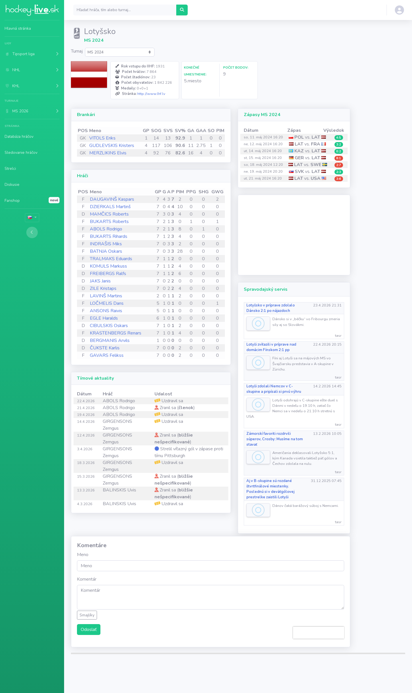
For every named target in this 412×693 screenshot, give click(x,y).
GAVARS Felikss (107, 355)
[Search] (125, 10)
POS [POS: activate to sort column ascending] (83, 131)
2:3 (338, 172)
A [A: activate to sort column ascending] (169, 192)
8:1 (338, 158)
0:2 (338, 151)
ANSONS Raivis (106, 311)
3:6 (338, 179)
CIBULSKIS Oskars (109, 325)
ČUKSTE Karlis (105, 348)
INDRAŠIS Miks (106, 244)
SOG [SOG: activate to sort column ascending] (156, 131)
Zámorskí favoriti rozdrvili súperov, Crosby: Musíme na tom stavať (274, 439)
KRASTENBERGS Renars (115, 333)
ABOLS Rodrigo (106, 229)
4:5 (338, 138)
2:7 (338, 165)
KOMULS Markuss (108, 266)
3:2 (338, 144)
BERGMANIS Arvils (110, 340)
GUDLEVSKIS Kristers (111, 145)
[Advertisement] (294, 235)
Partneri (281, 667)
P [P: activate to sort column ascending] (173, 192)
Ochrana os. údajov (249, 667)
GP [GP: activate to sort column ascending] (146, 131)
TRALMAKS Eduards (111, 259)
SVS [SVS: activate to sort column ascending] (168, 131)
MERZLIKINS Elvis (107, 153)
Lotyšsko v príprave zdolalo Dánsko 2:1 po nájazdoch (270, 308)
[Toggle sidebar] (32, 232)
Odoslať (89, 629)
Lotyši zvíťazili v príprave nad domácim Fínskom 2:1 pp (271, 347)
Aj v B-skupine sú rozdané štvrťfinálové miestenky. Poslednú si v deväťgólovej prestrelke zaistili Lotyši (270, 489)
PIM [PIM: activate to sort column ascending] (220, 131)
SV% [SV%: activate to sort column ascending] (180, 131)
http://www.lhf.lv (151, 93)
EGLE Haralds (104, 318)
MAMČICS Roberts (109, 214)
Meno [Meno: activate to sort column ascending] (95, 131)
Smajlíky (87, 615)
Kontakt (303, 667)
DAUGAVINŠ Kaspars (112, 199)
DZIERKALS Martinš (110, 207)
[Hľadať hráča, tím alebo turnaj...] (182, 10)
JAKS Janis (100, 281)
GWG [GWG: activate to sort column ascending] (217, 192)
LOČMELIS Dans (107, 303)
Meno (82, 554)
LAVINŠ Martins (106, 296)
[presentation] (318, 633)
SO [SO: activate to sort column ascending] (211, 131)
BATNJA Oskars (106, 251)
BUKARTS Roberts (109, 221)
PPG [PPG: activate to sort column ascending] (191, 192)
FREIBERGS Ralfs (108, 273)
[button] (32, 54)
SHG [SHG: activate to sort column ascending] (204, 192)
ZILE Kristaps (103, 288)
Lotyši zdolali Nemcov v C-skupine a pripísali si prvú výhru (273, 389)
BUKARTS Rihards (108, 236)
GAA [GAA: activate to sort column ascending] (201, 131)
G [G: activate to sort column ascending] (164, 192)
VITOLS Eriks (102, 138)
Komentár (86, 579)
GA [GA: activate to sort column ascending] (190, 131)
